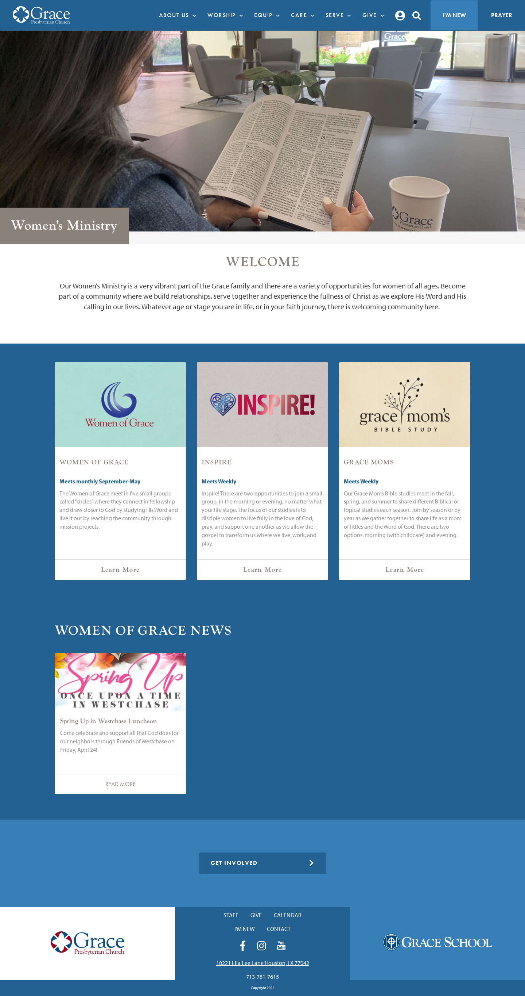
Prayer (501, 15)
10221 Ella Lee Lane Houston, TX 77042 (262, 962)
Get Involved (262, 863)
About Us (180, 15)
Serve (340, 15)
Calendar (288, 915)
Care (304, 15)
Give (375, 15)
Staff (230, 915)
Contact (279, 928)
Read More (120, 784)
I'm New (454, 15)
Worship (227, 15)
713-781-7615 (262, 976)
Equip (269, 15)
